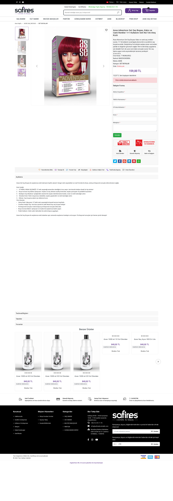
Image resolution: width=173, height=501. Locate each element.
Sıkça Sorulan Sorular (46, 416)
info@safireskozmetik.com (98, 426)
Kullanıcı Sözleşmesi (21, 423)
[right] (158, 361)
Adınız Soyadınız (119, 92)
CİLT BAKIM (34, 19)
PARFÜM (66, 19)
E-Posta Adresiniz (119, 107)
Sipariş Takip (133, 2)
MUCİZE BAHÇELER (50, 19)
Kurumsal (17, 412)
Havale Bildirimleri (45, 423)
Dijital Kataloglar (70, 7)
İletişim (141, 2)
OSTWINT (99, 19)
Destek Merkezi (151, 2)
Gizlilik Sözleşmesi (21, 420)
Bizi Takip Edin (93, 412)
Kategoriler (67, 412)
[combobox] (115, 444)
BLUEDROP (120, 19)
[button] (133, 10)
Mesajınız (116, 122)
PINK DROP (133, 19)
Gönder (117, 135)
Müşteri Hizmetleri (46, 412)
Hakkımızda (18, 416)
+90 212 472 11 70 (95, 423)
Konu (115, 115)
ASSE (109, 19)
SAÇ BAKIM (20, 19)
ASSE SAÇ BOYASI (150, 19)
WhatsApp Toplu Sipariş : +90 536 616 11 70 (103, 7)
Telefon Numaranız (119, 99)
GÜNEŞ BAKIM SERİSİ (82, 19)
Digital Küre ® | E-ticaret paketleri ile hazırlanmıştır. (86, 463)
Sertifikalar (82, 7)
